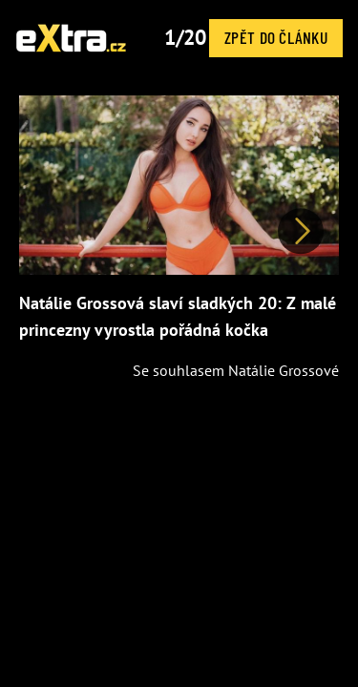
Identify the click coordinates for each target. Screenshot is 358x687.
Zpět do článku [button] (275, 37)
